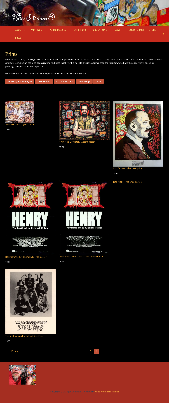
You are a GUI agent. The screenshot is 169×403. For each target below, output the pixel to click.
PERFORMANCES (56, 30)
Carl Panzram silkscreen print (127, 168)
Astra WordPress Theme (107, 391)
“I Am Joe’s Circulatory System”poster (77, 141)
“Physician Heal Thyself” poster (20, 124)
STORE (144, 29)
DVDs (99, 81)
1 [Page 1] (91, 350)
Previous (15, 350)
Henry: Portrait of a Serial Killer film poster (26, 256)
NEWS (111, 29)
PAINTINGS (36, 30)
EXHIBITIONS (76, 29)
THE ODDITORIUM (128, 29)
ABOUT (20, 30)
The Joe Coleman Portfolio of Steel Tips (24, 335)
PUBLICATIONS (96, 30)
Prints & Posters (65, 81)
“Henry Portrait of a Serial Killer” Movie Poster (82, 256)
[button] (23, 30)
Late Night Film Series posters (128, 181)
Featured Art (44, 81)
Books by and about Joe (20, 81)
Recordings (85, 81)
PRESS (19, 38)
